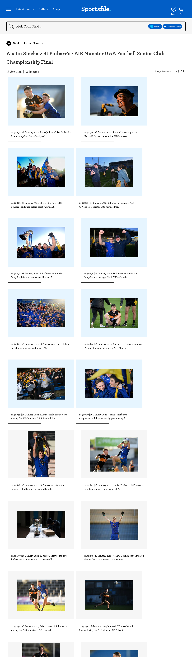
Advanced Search (172, 27)
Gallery (44, 9)
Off (182, 72)
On (175, 72)
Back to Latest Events (24, 44)
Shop (57, 9)
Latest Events (25, 9)
